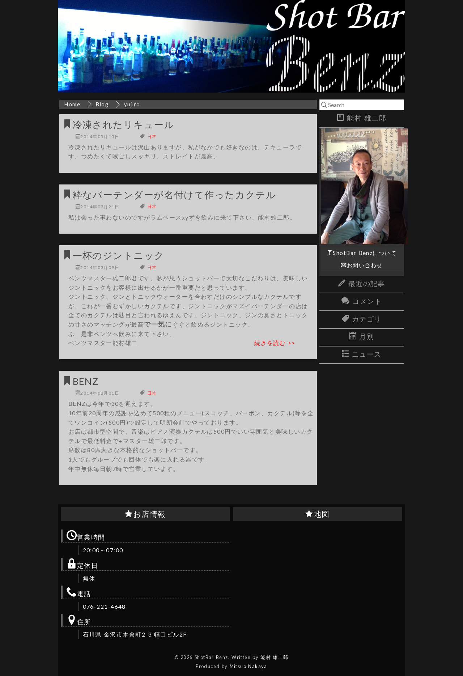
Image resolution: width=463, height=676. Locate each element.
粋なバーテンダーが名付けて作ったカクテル (174, 194)
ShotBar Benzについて (364, 253)
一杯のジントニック (119, 255)
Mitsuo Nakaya (248, 666)
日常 (152, 136)
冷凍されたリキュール (123, 124)
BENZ (86, 381)
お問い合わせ (365, 265)
